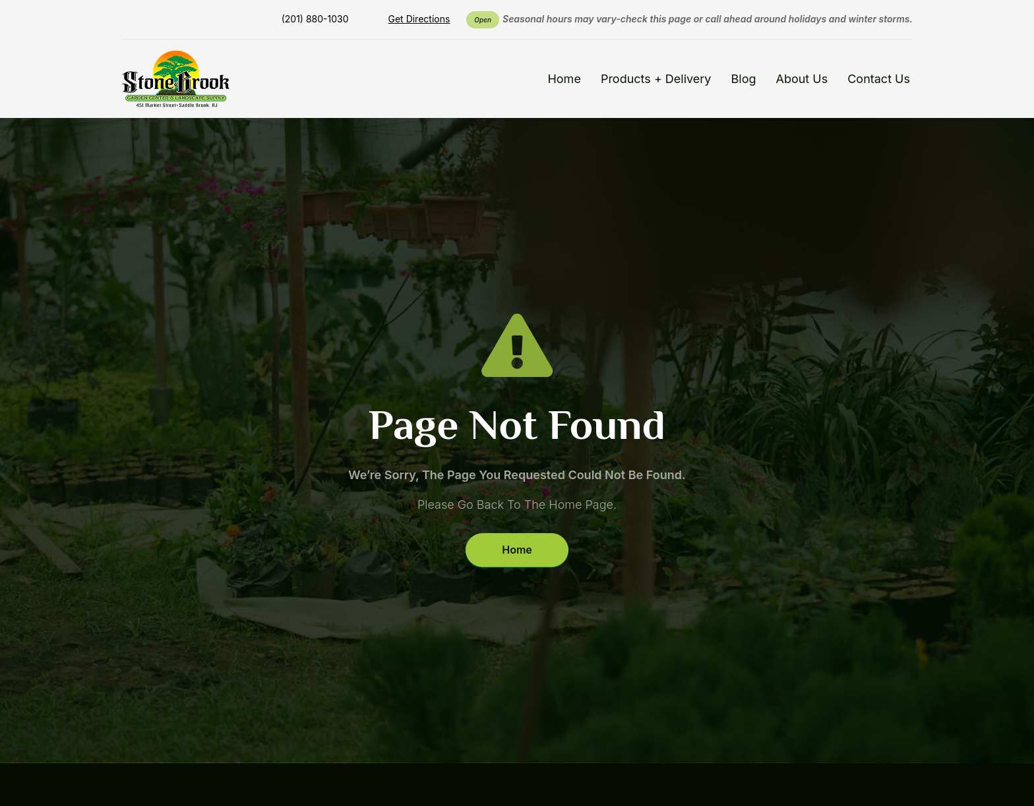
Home (563, 79)
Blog (743, 79)
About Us (802, 79)
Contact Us (878, 79)
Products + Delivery (656, 79)
